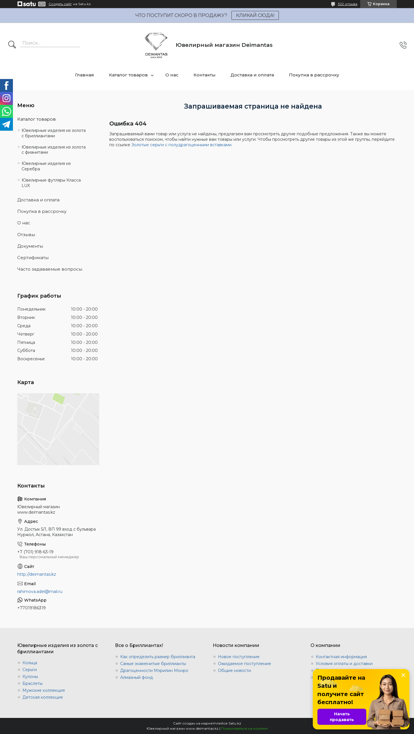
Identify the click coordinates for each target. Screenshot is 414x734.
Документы (30, 246)
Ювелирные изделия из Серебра (46, 166)
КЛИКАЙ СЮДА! (255, 15)
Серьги (29, 669)
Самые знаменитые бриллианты (153, 663)
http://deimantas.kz (36, 574)
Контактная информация (341, 656)
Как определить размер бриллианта (157, 656)
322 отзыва (347, 4)
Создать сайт (60, 4)
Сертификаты (33, 257)
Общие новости (234, 670)
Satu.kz (235, 723)
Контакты (204, 75)
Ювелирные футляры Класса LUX (51, 183)
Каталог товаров (128, 75)
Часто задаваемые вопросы (49, 269)
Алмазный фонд (136, 677)
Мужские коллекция (43, 690)
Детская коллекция (42, 697)
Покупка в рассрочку (314, 75)
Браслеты (32, 683)
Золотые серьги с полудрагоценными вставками (181, 144)
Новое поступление (239, 656)
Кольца (29, 662)
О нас (172, 75)
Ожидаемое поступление (244, 663)
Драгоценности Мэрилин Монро (154, 670)
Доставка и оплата (252, 75)
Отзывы (26, 234)
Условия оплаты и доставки (344, 663)
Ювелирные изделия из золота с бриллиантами (54, 133)
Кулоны (30, 676)
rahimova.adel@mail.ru (39, 591)
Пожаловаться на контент (244, 728)
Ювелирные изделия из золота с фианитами (54, 150)
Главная (84, 75)
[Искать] (12, 45)
